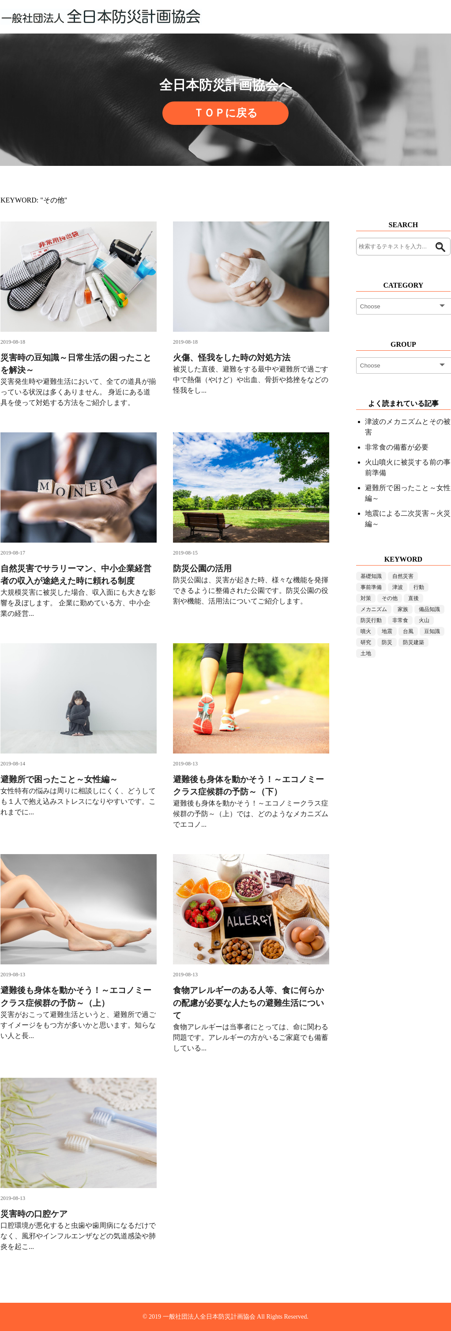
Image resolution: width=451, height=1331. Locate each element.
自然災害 (402, 576)
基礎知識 (371, 576)
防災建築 (413, 642)
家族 (403, 609)
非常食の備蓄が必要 (396, 447)
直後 (413, 598)
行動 (418, 587)
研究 (366, 642)
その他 (390, 598)
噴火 (366, 631)
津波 (397, 587)
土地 (366, 653)
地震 (387, 631)
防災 (387, 642)
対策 (366, 598)
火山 (424, 620)
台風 (408, 631)
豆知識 (432, 631)
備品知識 (429, 609)
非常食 (400, 620)
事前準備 (371, 587)
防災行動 (371, 620)
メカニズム (374, 609)
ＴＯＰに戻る (225, 113)
